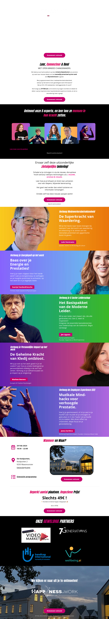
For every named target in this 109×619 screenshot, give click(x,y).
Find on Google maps (23, 467)
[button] (54, 55)
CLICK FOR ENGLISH (56, 16)
